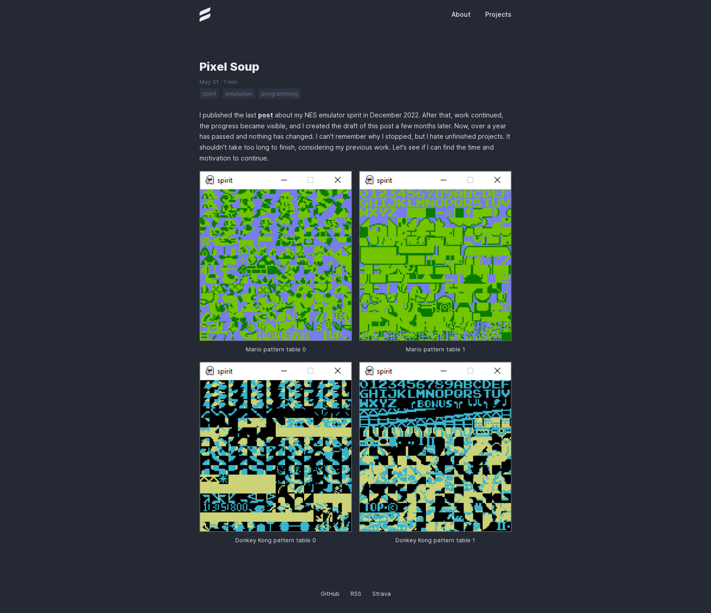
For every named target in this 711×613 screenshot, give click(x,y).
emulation (238, 93)
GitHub (330, 593)
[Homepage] (205, 14)
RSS (356, 593)
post (265, 115)
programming (279, 93)
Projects (498, 14)
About (461, 14)
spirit (209, 93)
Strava (381, 593)
